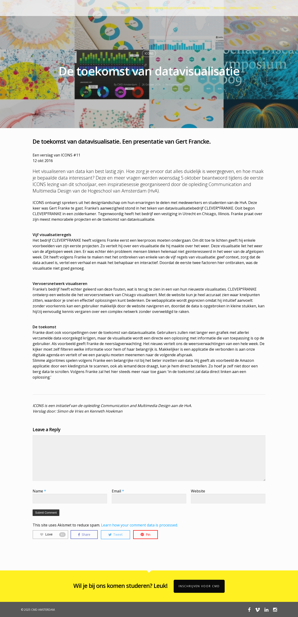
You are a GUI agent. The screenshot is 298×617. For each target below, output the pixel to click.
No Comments (174, 84)
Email (118, 491)
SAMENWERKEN (198, 8)
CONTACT (254, 8)
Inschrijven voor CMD (199, 586)
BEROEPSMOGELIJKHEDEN (164, 8)
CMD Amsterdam (127, 84)
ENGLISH (236, 8)
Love (53, 534)
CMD (108, 8)
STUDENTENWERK (128, 8)
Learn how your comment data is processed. (139, 525)
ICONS (149, 53)
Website (198, 491)
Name (39, 491)
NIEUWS (219, 8)
